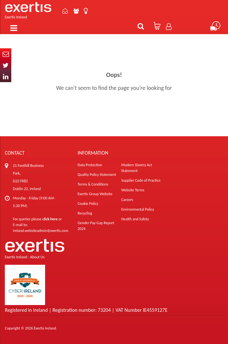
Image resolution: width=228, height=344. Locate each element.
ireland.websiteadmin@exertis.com (40, 230)
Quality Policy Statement (97, 174)
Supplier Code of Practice (141, 180)
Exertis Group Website (95, 194)
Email (5, 54)
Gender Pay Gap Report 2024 (96, 226)
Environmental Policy (137, 209)
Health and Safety (135, 219)
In (5, 76)
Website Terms (133, 190)
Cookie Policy (88, 203)
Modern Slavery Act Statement (136, 168)
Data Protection (90, 165)
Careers (127, 199)
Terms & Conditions (93, 184)
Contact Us (65, 11)
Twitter (5, 65)
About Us (76, 11)
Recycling (85, 213)
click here (50, 219)
